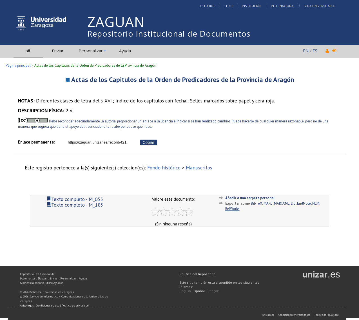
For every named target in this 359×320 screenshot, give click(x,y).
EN (306, 50)
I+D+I (229, 6)
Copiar (148, 142)
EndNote (304, 203)
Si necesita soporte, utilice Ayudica (41, 283)
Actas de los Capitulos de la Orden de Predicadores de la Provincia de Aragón (182, 79)
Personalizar (91, 50)
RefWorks (232, 208)
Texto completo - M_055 (75, 199)
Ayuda (125, 50)
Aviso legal (27, 305)
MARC (268, 203)
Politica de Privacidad (327, 314)
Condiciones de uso (47, 305)
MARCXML (281, 203)
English (185, 291)
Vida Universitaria (319, 6)
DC (293, 203)
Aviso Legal (268, 314)
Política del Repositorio (197, 274)
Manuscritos (199, 167)
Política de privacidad (75, 305)
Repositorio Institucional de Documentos (169, 33)
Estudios (207, 6)
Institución (252, 6)
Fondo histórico (163, 167)
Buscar (42, 278)
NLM (315, 203)
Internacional (283, 6)
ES (315, 50)
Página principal (18, 65)
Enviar (58, 50)
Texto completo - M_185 (75, 204)
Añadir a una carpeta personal (250, 198)
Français (213, 291)
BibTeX (256, 203)
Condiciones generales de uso (294, 314)
